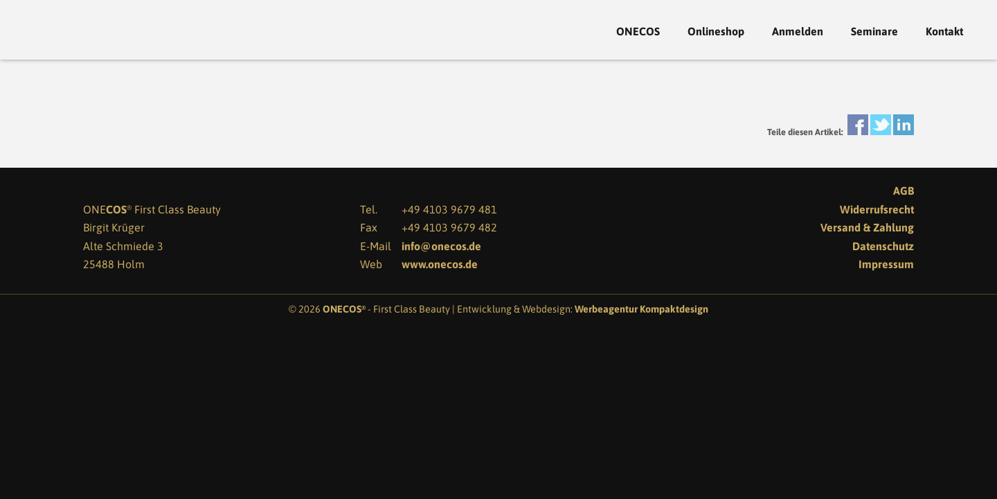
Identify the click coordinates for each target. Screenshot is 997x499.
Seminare (874, 32)
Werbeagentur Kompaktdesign (641, 309)
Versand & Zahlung (867, 227)
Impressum (886, 264)
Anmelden (797, 32)
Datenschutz (883, 246)
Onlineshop (716, 32)
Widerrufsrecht (877, 209)
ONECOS (638, 32)
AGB (903, 190)
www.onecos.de (440, 264)
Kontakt (944, 32)
